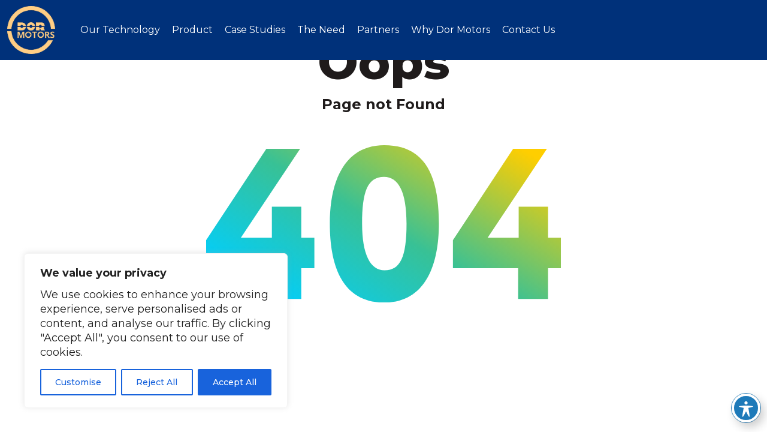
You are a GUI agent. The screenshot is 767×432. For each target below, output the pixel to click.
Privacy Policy (623, 387)
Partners (378, 29)
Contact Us (528, 29)
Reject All (156, 382)
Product (192, 29)
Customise (78, 382)
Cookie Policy (543, 387)
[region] (156, 330)
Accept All (234, 382)
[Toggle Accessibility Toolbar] (746, 408)
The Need (321, 29)
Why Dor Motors (450, 29)
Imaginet (736, 386)
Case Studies (255, 29)
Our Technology (120, 29)
